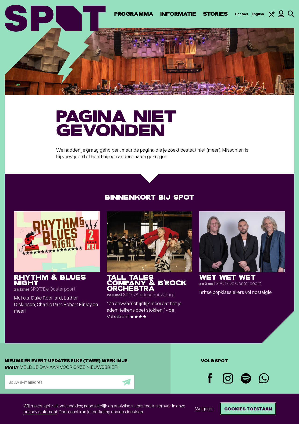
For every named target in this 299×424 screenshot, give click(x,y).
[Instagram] (228, 379)
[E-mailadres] (69, 382)
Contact (242, 14)
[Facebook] (210, 379)
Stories (215, 14)
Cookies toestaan (248, 409)
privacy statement (40, 411)
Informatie (178, 14)
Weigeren (204, 408)
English (258, 14)
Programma (133, 14)
